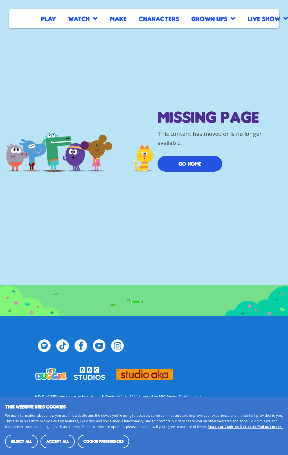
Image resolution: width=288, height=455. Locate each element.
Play (48, 18)
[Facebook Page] (81, 345)
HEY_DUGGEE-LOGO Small (51, 371)
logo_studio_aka (144, 371)
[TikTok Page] (62, 345)
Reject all (21, 441)
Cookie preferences (103, 441)
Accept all (57, 441)
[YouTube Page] (99, 345)
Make (118, 18)
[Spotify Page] (44, 345)
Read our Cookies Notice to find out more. (245, 426)
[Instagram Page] (117, 345)
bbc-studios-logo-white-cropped (89, 371)
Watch (79, 18)
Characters (159, 18)
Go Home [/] (189, 164)
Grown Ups (209, 18)
